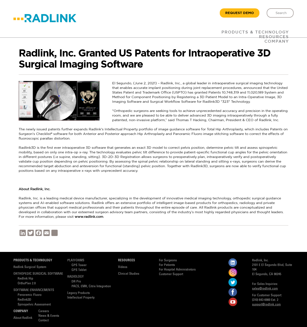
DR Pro (76, 281)
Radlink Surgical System (29, 267)
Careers (43, 311)
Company (276, 42)
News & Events (48, 315)
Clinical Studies (128, 273)
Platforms (75, 260)
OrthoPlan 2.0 (27, 283)
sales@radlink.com (265, 288)
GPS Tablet (79, 270)
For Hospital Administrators (177, 269)
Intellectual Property (81, 297)
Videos (122, 267)
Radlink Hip (25, 278)
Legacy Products (78, 293)
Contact (43, 320)
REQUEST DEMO (239, 13)
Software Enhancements (33, 290)
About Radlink (22, 317)
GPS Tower (79, 265)
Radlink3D (24, 299)
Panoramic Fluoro (30, 294)
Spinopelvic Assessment (34, 304)
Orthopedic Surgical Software (38, 273)
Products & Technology (255, 32)
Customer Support (171, 274)
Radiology (75, 276)
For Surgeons (168, 260)
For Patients (167, 265)
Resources (126, 260)
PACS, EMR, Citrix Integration (91, 286)
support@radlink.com (266, 304)
